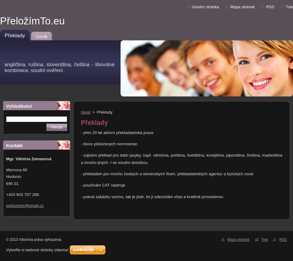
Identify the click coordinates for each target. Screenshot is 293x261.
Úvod (85, 112)
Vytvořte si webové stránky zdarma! (37, 250)
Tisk (289, 7)
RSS (270, 7)
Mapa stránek (242, 7)
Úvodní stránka (205, 7)
